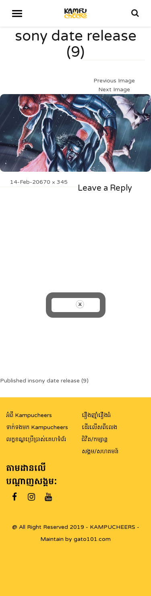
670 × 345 (53, 182)
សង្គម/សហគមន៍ (100, 451)
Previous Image (114, 80)
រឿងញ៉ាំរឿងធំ (96, 415)
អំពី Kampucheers (29, 415)
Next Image (114, 89)
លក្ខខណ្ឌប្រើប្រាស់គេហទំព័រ (36, 439)
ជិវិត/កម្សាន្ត (95, 439)
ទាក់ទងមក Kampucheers (37, 427)
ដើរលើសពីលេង (99, 427)
